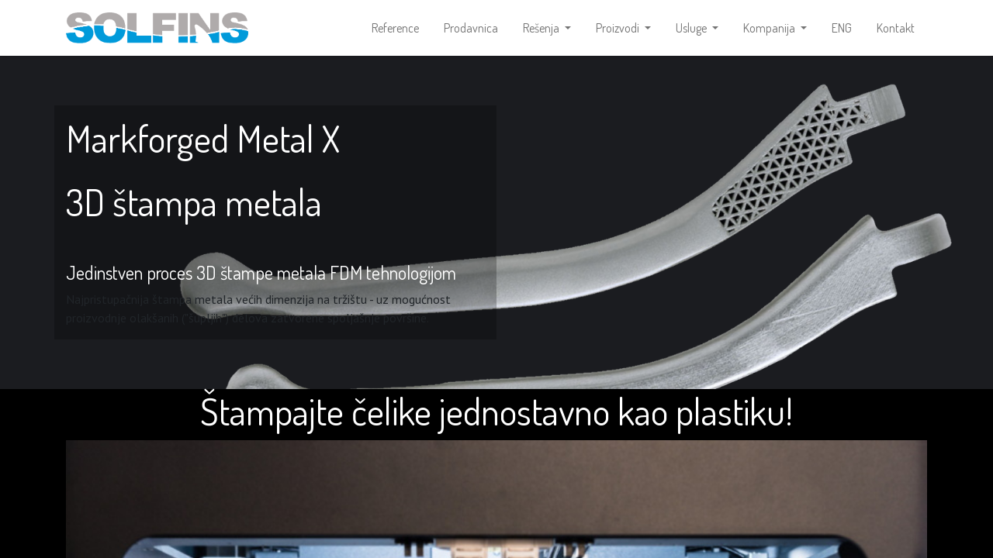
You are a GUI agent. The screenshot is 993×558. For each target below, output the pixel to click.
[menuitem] (395, 27)
